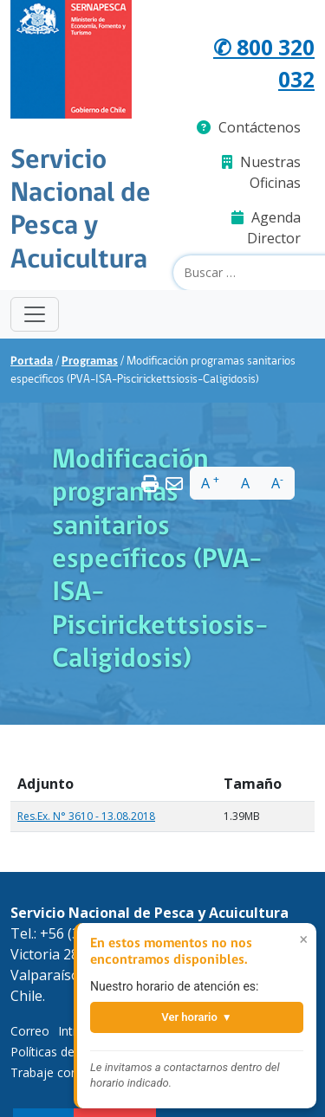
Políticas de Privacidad (72, 1051)
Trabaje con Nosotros (72, 1072)
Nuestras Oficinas (261, 172)
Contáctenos (249, 127)
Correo (29, 1031)
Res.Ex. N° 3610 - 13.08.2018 (86, 816)
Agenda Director (266, 228)
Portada (31, 361)
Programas (90, 361)
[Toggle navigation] (34, 314)
